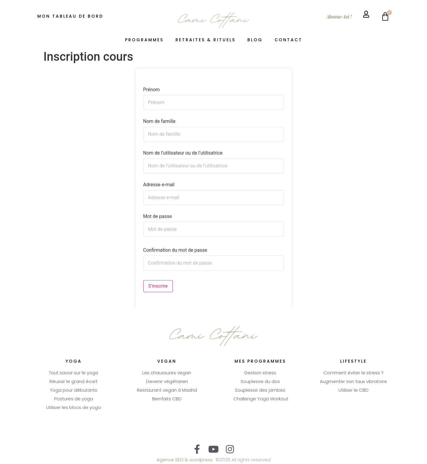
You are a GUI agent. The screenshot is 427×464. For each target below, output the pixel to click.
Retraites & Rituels (205, 40)
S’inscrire (158, 286)
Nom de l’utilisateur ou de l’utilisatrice (183, 153)
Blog (255, 40)
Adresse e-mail (159, 184)
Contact (288, 40)
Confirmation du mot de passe (175, 250)
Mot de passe (157, 216)
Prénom (151, 89)
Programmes (144, 40)
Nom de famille (159, 121)
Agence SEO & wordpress (185, 460)
